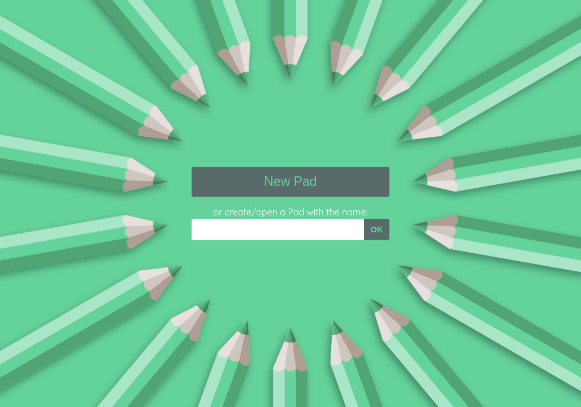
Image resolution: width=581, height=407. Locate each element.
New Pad (290, 181)
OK (376, 229)
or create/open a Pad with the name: (291, 212)
